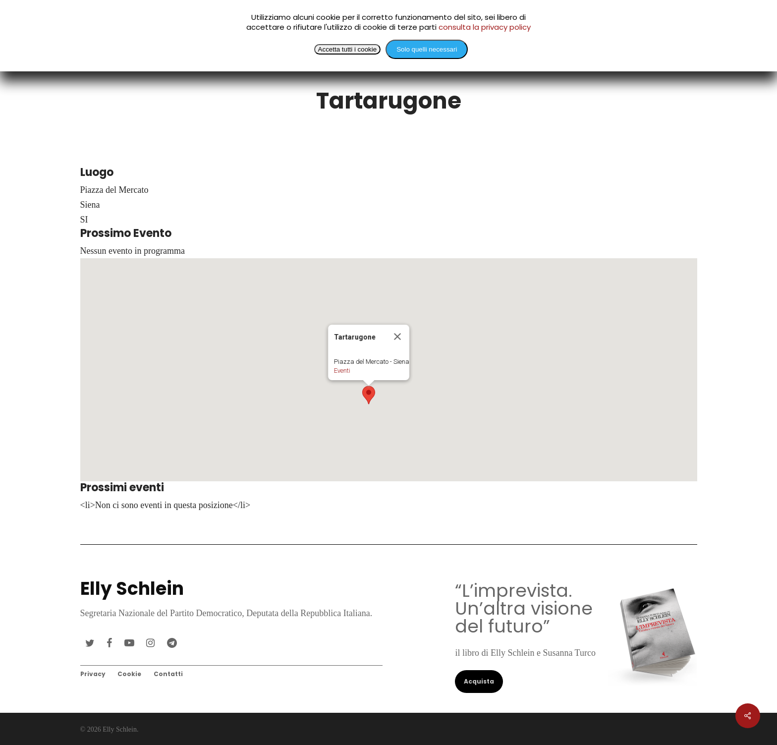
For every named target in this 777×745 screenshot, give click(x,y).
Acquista (479, 681)
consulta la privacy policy (485, 27)
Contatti (168, 674)
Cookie (129, 674)
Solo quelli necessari (426, 49)
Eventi (350, 375)
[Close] (405, 341)
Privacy (93, 674)
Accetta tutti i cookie (347, 49)
